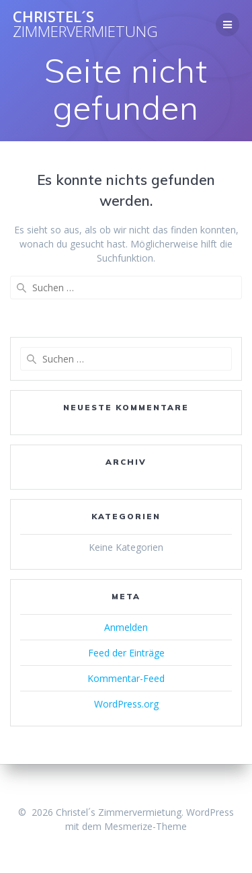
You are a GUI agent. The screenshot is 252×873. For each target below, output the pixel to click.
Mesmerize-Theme (145, 826)
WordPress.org (126, 703)
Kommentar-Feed (126, 678)
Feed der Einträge (126, 652)
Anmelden (126, 627)
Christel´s (85, 24)
